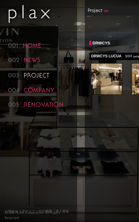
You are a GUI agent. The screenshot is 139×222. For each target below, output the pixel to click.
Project (95, 10)
